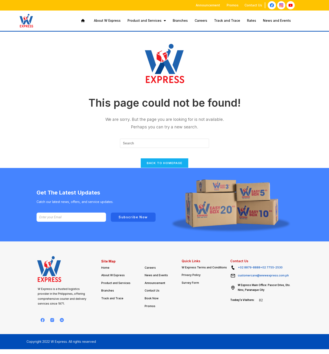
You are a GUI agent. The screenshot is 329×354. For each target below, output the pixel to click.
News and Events (277, 20)
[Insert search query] (164, 143)
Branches (180, 20)
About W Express (107, 20)
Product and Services (146, 20)
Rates (251, 20)
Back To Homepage (165, 166)
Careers (201, 20)
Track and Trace (227, 20)
